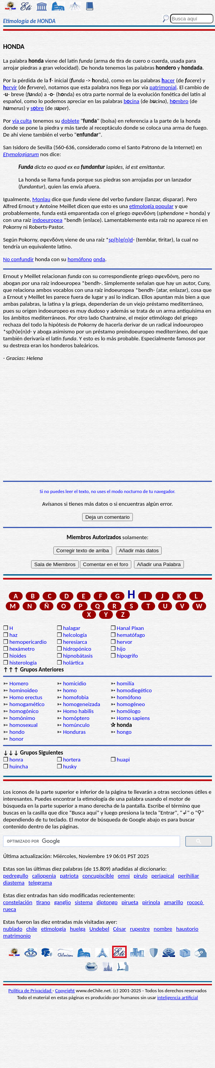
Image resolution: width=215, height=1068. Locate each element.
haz (13, 634)
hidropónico (77, 648)
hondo (16, 731)
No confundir (18, 259)
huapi (123, 759)
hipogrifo (127, 655)
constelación (17, 902)
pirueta (129, 902)
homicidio (74, 683)
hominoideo (23, 690)
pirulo (140, 875)
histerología (22, 662)
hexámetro (22, 648)
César (119, 928)
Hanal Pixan (130, 628)
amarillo (173, 902)
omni (124, 875)
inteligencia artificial (177, 997)
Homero (18, 683)
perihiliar (188, 875)
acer (168, 80)
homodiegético (134, 690)
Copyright (65, 990)
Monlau (41, 199)
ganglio (62, 902)
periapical (162, 875)
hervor (124, 641)
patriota (69, 875)
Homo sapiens (133, 718)
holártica (73, 662)
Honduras (74, 731)
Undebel (99, 928)
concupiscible (98, 875)
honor (16, 738)
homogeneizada (81, 704)
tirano (43, 902)
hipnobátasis (78, 655)
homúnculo (76, 724)
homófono (80, 259)
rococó (195, 902)
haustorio (187, 928)
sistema (84, 902)
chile (31, 928)
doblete (70, 120)
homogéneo (131, 704)
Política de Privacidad (30, 990)
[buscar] (91, 841)
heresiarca (75, 641)
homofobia (75, 697)
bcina (131, 101)
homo (70, 690)
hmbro (179, 101)
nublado (12, 928)
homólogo (129, 711)
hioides (17, 655)
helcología (75, 634)
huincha (18, 766)
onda (99, 259)
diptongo (107, 902)
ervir (10, 87)
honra (16, 759)
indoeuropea (48, 220)
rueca (9, 909)
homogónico (23, 711)
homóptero (76, 718)
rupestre (140, 928)
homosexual (23, 724)
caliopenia (44, 875)
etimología (53, 928)
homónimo (22, 718)
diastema (14, 882)
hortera (71, 759)
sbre (37, 108)
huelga (78, 928)
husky (69, 766)
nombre (163, 928)
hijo (121, 648)
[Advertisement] (107, 421)
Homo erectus (25, 697)
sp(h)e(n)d (121, 239)
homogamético (27, 704)
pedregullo (15, 875)
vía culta (22, 120)
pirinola (151, 902)
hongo (124, 731)
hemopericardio (27, 641)
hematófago (131, 634)
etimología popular (151, 206)
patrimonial (162, 87)
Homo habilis (78, 711)
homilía (125, 683)
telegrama (40, 882)
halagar (71, 628)
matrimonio (17, 935)
